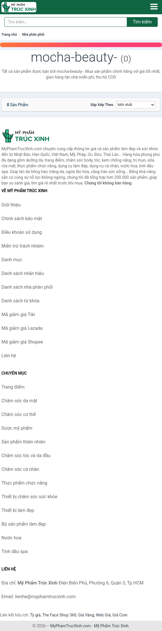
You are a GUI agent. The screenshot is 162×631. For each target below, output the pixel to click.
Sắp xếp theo (101, 105)
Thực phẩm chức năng (24, 483)
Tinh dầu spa (14, 551)
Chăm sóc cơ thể (18, 414)
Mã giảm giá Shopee (22, 342)
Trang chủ (9, 35)
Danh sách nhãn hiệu (22, 273)
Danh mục (11, 259)
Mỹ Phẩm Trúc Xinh (111, 626)
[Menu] (154, 6)
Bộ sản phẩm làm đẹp (23, 524)
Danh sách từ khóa (20, 301)
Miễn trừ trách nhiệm (22, 246)
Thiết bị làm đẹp (17, 510)
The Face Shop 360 (59, 615)
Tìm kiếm (142, 22)
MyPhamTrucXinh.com (70, 626)
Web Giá (103, 615)
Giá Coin (119, 615)
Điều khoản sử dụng (21, 232)
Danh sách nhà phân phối (27, 287)
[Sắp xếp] (135, 104)
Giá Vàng (86, 615)
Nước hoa (11, 537)
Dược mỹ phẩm (16, 428)
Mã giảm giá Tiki (18, 314)
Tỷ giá (35, 615)
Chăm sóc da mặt (19, 400)
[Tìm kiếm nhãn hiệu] (65, 22)
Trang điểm (13, 387)
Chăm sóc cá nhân (20, 469)
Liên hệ (8, 355)
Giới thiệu (11, 205)
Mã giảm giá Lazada (21, 328)
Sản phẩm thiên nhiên (23, 442)
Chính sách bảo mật (21, 218)
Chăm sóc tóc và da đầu (25, 455)
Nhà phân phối (33, 35)
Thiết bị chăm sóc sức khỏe (29, 496)
